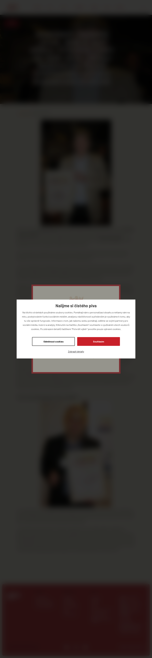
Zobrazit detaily (76, 351)
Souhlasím (98, 341)
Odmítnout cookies (53, 341)
